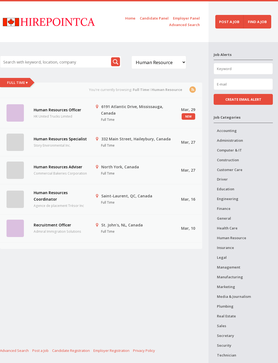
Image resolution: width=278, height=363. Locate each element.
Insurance (225, 247)
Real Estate (226, 316)
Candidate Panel (154, 18)
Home (130, 18)
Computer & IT (229, 150)
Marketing (226, 286)
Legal (222, 257)
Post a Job (40, 350)
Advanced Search (184, 24)
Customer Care (229, 169)
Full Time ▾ (17, 82)
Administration (230, 140)
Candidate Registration (71, 350)
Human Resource (231, 237)
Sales (221, 325)
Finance (223, 208)
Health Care (227, 228)
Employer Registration (111, 350)
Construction (228, 159)
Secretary (225, 335)
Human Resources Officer (57, 109)
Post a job (229, 21)
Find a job (257, 21)
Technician (226, 355)
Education (225, 189)
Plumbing (225, 306)
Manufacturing (230, 276)
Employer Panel (186, 18)
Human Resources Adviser (58, 166)
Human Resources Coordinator (51, 196)
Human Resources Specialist (60, 138)
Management (228, 267)
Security (224, 345)
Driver (222, 179)
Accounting (227, 130)
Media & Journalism (234, 296)
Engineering (227, 198)
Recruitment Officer (52, 225)
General (224, 218)
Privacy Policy (144, 350)
